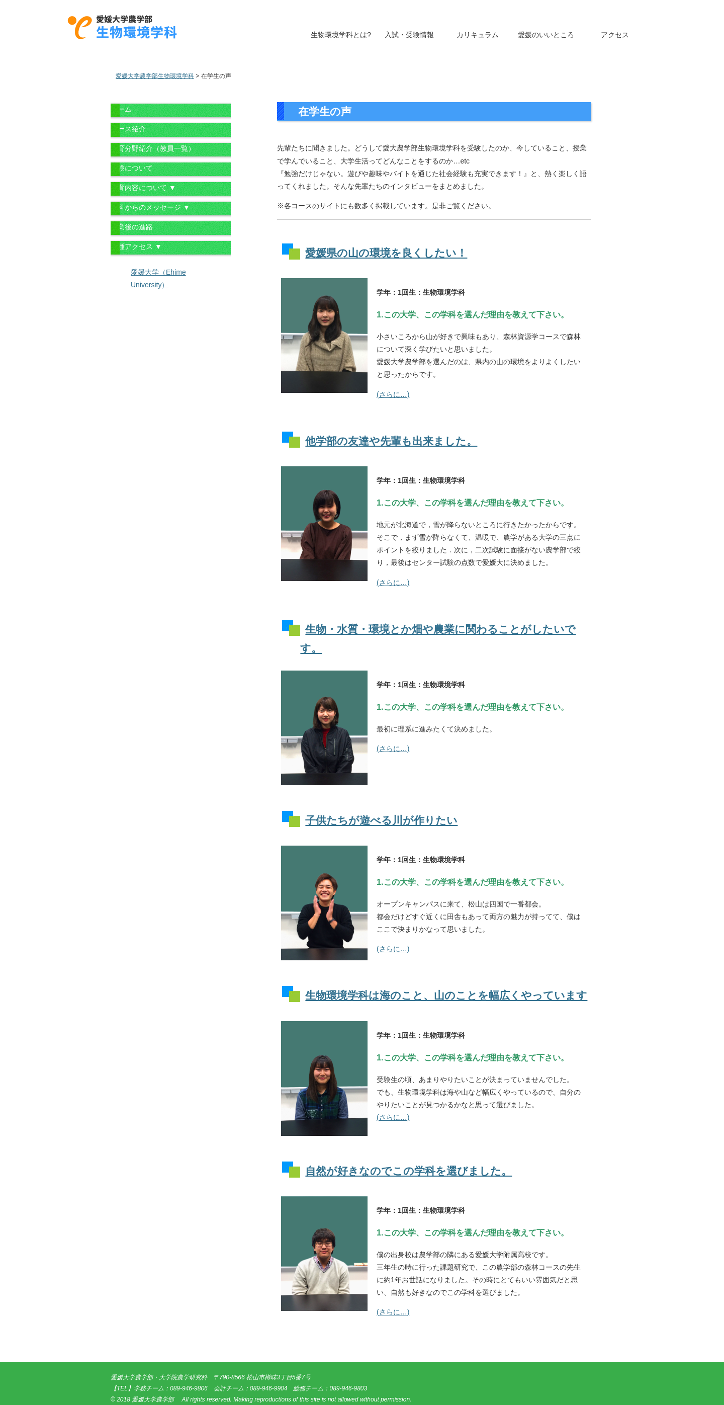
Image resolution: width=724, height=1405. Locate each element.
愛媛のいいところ (546, 35)
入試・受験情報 (409, 35)
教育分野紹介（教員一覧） (153, 148)
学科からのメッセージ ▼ (150, 207)
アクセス (615, 35)
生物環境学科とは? (341, 35)
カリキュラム (478, 35)
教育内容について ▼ (143, 188)
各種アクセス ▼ (136, 246)
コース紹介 (128, 129)
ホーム (121, 109)
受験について (132, 168)
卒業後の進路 (132, 227)
